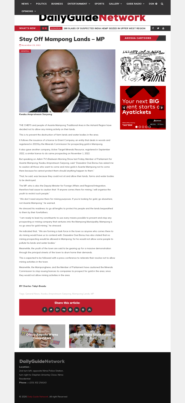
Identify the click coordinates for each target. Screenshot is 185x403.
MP (92, 293)
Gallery (114, 3)
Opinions (27, 11)
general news (32, 293)
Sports (99, 3)
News (25, 3)
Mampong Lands (81, 293)
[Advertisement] (143, 180)
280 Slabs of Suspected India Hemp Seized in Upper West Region (104, 28)
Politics (41, 3)
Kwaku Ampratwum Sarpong (56, 293)
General (56, 28)
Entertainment (77, 3)
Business (57, 3)
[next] (161, 107)
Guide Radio (134, 3)
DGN (151, 3)
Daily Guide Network (37, 396)
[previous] (124, 107)
